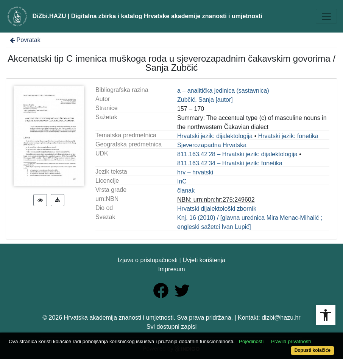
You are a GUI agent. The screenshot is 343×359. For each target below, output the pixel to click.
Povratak (25, 40)
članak (186, 190)
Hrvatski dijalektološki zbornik (216, 208)
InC (182, 181)
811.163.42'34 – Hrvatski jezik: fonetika (229, 163)
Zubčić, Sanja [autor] (205, 99)
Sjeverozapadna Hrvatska (211, 145)
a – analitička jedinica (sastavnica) (223, 90)
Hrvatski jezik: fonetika (288, 136)
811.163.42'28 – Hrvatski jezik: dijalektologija (237, 154)
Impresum (171, 269)
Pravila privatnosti (291, 341)
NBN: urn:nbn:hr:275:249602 (216, 199)
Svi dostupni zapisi (172, 326)
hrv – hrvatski (195, 172)
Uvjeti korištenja (203, 260)
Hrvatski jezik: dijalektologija (215, 136)
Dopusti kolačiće (313, 350)
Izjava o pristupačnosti (148, 260)
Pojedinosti (251, 341)
